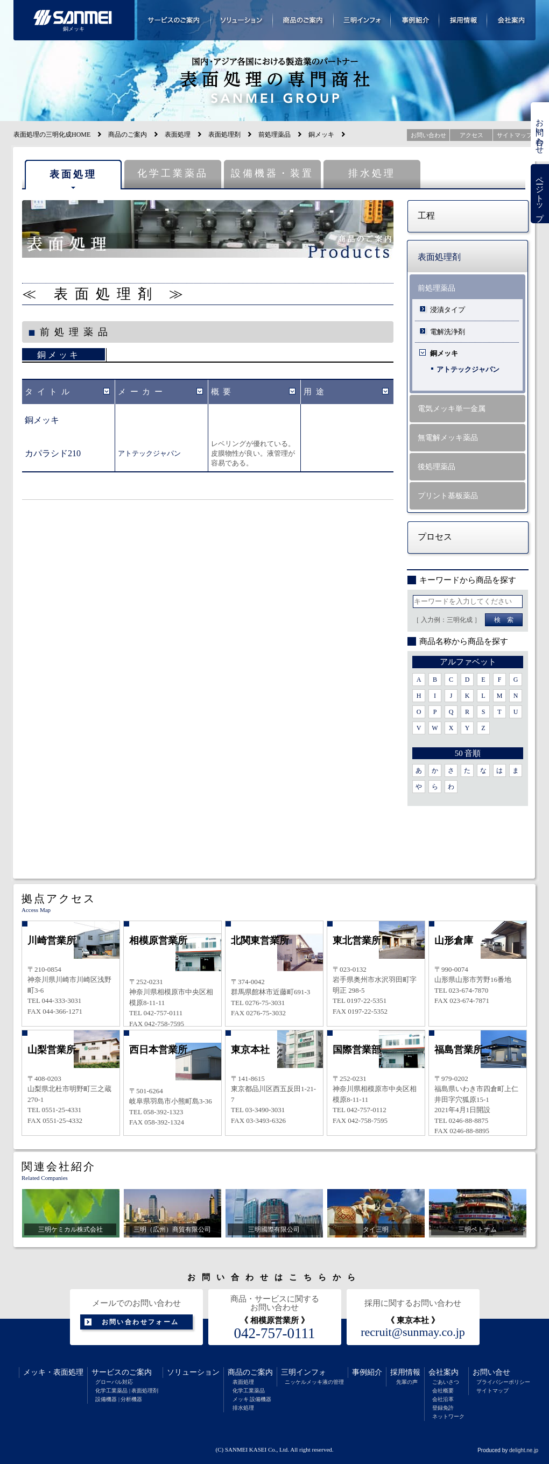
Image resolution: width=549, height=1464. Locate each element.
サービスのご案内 (122, 1372)
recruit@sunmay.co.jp (413, 1332)
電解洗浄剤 (447, 332)
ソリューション (193, 1372)
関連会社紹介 (59, 1166)
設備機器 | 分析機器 (118, 1399)
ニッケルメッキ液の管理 (314, 1382)
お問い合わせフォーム (140, 1322)
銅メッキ (58, 354)
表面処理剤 (224, 134)
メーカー (142, 391)
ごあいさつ (445, 1382)
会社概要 (443, 1391)
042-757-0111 (274, 1333)
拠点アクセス (59, 898)
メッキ (34, 1372)
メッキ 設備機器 (252, 1399)
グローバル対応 (114, 1382)
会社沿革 (443, 1399)
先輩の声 (407, 1382)
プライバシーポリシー (503, 1382)
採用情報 (405, 1372)
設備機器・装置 (272, 173)
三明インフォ (303, 1372)
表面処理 (178, 134)
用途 (316, 391)
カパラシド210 (53, 453)
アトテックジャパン (149, 453)
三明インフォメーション (362, 20)
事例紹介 (367, 1372)
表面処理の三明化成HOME (51, 134)
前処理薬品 (274, 134)
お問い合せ (491, 1372)
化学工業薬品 (172, 173)
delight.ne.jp (523, 1450)
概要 (223, 391)
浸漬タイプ (447, 310)
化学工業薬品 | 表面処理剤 (126, 1391)
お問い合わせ (540, 132)
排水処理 (372, 173)
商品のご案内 (127, 134)
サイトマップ (492, 1391)
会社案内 (443, 1372)
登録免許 (443, 1408)
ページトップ (540, 194)
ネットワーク (448, 1416)
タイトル (49, 391)
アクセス (471, 135)
